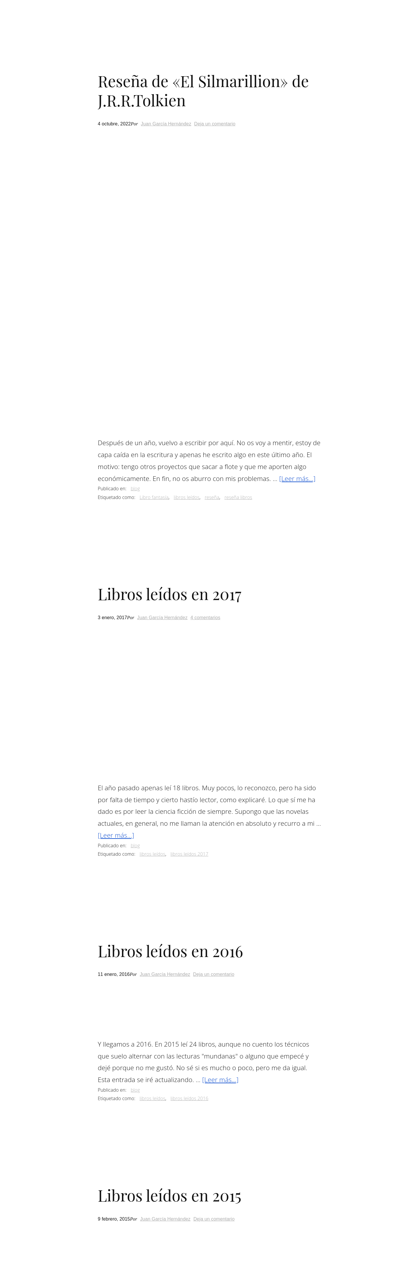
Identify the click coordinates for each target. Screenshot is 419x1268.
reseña (212, 497)
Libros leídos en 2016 (170, 950)
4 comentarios (206, 617)
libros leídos (186, 497)
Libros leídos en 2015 (170, 1195)
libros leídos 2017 (189, 854)
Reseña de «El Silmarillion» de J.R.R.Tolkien (203, 90)
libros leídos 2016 (189, 1098)
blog (135, 488)
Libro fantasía (154, 497)
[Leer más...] (297, 478)
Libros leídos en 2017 (170, 593)
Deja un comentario (214, 123)
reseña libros (238, 497)
